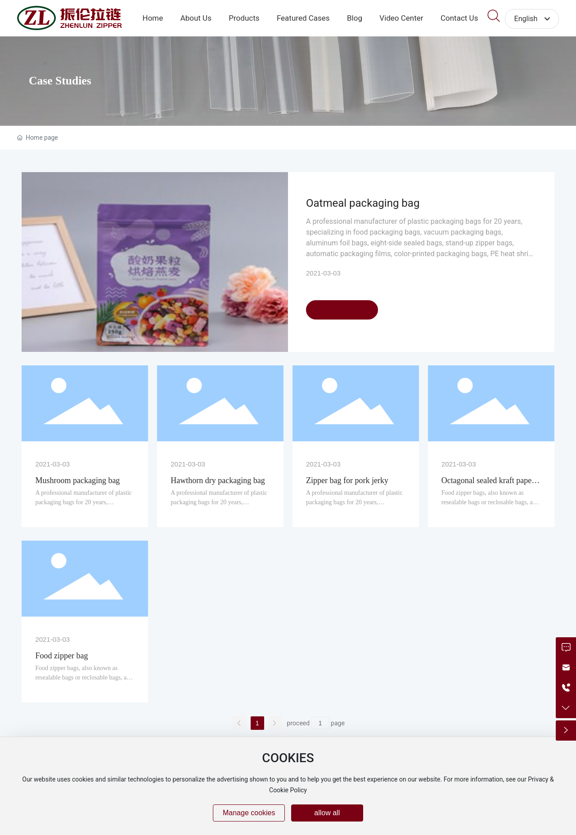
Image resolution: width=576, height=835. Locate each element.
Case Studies (60, 80)
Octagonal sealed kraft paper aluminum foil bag (487, 485)
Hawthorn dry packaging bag (218, 480)
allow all (327, 813)
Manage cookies (249, 813)
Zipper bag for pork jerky (347, 480)
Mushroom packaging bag (77, 480)
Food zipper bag (61, 655)
